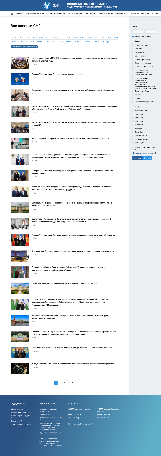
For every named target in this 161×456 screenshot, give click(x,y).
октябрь (88, 42)
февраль (24, 42)
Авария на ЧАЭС (141, 135)
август (68, 42)
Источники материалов (144, 153)
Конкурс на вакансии (48, 438)
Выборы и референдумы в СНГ (22, 417)
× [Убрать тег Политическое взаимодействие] (36, 47)
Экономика (139, 52)
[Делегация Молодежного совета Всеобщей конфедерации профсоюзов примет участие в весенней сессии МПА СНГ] (64, 208)
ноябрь (97, 42)
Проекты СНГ (16, 421)
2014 (95, 37)
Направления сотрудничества (112, 14)
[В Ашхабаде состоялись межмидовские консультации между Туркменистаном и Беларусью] (64, 96)
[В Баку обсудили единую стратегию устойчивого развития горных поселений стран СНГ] (64, 144)
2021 (48, 37)
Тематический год (142, 91)
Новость (138, 95)
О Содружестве (75, 14)
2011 (116, 37)
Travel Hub (139, 132)
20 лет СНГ (139, 114)
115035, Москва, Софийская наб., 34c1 (108, 410)
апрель (40, 42)
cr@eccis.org (73, 418)
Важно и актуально (142, 45)
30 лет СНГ (139, 121)
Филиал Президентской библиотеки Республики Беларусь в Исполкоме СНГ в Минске (51, 444)
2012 (109, 37)
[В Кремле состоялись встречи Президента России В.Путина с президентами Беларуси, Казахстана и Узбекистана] (64, 321)
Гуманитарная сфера (143, 59)
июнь (54, 42)
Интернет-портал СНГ (35, 14)
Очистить (137, 158)
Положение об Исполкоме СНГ (50, 419)
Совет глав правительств (144, 67)
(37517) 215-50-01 (75, 414)
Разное (137, 98)
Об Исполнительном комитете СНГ (48, 410)
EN (157, 14)
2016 (82, 37)
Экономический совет (143, 75)
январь (15, 42)
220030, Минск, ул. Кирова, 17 (79, 410)
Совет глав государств (143, 63)
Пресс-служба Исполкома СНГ (81, 424)
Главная (19, 14)
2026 (14, 37)
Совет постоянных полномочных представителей (142, 80)
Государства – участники (21, 412)
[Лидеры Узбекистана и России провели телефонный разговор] (64, 80)
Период (135, 26)
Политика (139, 49)
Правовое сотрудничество (145, 102)
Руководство (44, 414)
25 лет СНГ (139, 118)
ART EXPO (138, 128)
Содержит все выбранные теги (143, 148)
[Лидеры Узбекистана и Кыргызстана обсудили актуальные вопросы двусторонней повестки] (64, 240)
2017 (75, 37)
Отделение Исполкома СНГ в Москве (50, 434)
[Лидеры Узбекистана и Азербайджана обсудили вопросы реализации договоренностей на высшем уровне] (64, 176)
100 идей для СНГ (141, 110)
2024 (27, 37)
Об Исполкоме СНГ (57, 14)
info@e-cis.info (103, 418)
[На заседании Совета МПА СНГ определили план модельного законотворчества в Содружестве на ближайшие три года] (64, 63)
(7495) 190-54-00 (103, 414)
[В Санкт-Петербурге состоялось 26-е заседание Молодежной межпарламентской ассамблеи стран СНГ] (64, 128)
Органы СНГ (90, 14)
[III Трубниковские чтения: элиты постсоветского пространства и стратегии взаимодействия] (64, 369)
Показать (147, 158)
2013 (102, 37)
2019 (61, 37)
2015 (89, 37)
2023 (34, 37)
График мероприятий (139, 14)
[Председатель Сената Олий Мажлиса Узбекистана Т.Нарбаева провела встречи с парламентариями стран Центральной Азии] (64, 273)
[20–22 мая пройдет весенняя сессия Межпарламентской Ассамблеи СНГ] (64, 289)
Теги (136, 106)
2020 (55, 37)
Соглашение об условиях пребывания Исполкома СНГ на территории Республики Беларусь (49, 426)
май (47, 42)
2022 (41, 37)
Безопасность (140, 56)
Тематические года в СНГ (21, 424)
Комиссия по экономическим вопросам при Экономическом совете (145, 86)
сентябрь (77, 42)
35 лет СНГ (139, 125)
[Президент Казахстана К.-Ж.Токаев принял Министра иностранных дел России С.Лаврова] (64, 353)
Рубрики (136, 41)
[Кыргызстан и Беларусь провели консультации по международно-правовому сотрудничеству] (64, 257)
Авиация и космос (142, 139)
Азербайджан (140, 143)
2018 (68, 37)
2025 (21, 37)
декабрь (106, 42)
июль (61, 42)
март (32, 42)
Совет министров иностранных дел (141, 71)
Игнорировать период (141, 36)
